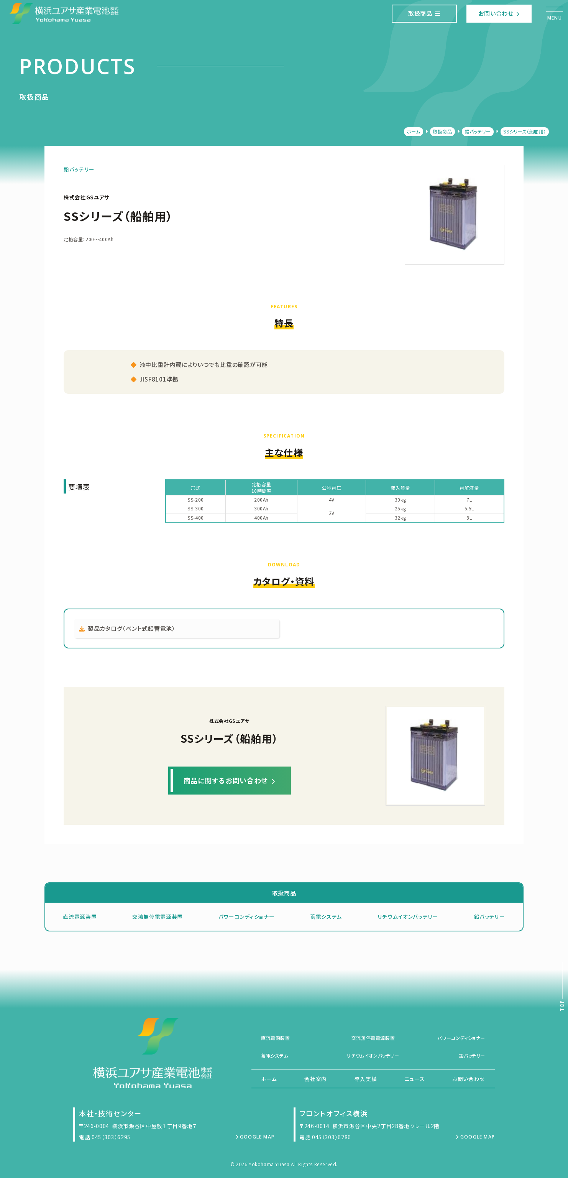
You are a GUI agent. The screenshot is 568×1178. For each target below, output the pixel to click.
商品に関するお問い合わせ (230, 780)
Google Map (254, 1137)
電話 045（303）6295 (105, 1137)
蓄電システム (326, 916)
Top (562, 1005)
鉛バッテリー (478, 131)
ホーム (413, 131)
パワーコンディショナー (246, 916)
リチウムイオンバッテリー (408, 916)
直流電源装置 (80, 916)
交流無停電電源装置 (157, 916)
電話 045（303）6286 (325, 1137)
